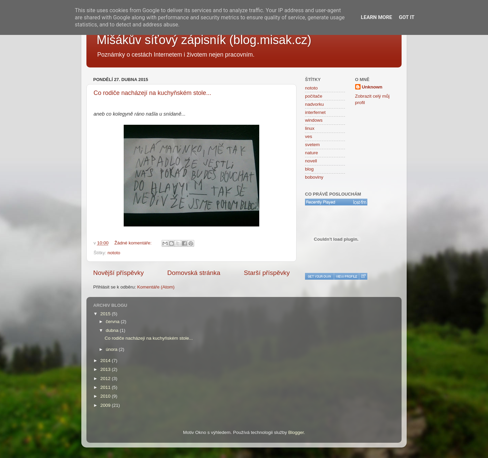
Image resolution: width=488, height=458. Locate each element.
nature (311, 152)
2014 (106, 360)
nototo (113, 252)
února (112, 349)
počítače (313, 96)
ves (308, 136)
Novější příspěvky (118, 272)
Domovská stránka (193, 272)
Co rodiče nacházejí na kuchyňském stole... (152, 92)
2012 (106, 378)
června (113, 321)
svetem (312, 144)
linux (309, 128)
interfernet (315, 112)
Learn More (376, 17)
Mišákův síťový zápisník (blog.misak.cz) (204, 40)
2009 (106, 405)
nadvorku (314, 104)
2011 (106, 387)
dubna (113, 330)
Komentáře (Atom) (156, 287)
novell (311, 160)
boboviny (314, 177)
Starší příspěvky (267, 272)
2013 (106, 369)
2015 (106, 313)
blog (309, 169)
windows (314, 120)
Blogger (296, 432)
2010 (106, 396)
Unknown (372, 86)
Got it (406, 17)
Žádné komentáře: (134, 242)
